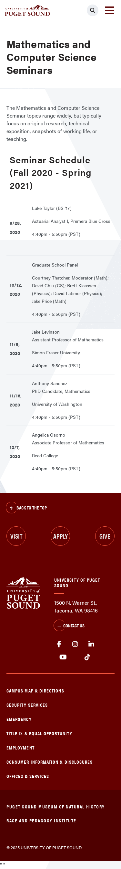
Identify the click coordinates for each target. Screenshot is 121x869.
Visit (16, 536)
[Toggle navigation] (109, 10)
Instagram (75, 644)
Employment (20, 747)
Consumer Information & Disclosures (49, 761)
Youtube (63, 657)
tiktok (87, 657)
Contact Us (69, 626)
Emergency (19, 718)
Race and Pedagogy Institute (41, 820)
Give (104, 536)
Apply (60, 536)
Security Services (27, 704)
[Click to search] (92, 10)
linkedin (91, 644)
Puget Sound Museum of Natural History (55, 806)
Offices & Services (27, 775)
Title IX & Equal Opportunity (39, 733)
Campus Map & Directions (35, 690)
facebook (59, 644)
